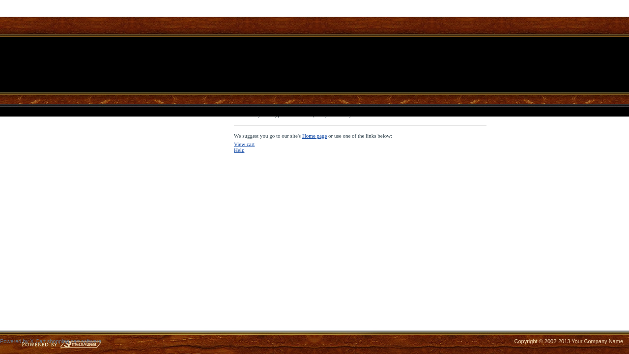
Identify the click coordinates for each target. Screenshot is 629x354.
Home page (314, 136)
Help (239, 150)
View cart (244, 144)
